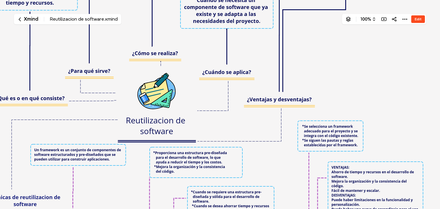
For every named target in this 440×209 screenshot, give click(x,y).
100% (365, 19)
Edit (418, 19)
